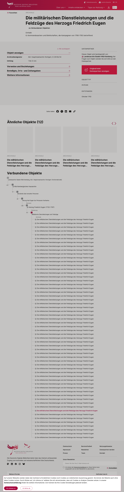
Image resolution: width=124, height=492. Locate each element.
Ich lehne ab (26, 488)
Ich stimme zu (11, 488)
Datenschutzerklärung (12, 483)
